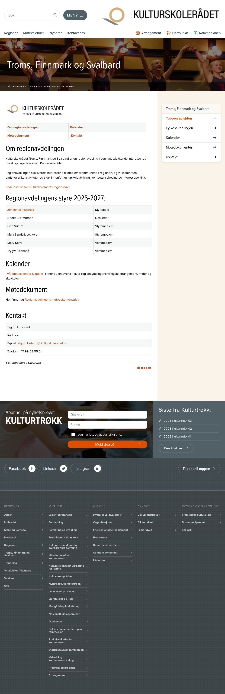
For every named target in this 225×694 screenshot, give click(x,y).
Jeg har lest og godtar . (100, 425)
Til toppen (143, 359)
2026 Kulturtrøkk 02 (178, 419)
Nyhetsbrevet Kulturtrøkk (65, 575)
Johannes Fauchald (20, 201)
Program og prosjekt (62, 659)
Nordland (10, 529)
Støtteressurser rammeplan (66, 641)
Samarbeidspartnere (106, 536)
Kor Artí (187, 521)
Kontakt (76, 126)
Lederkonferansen (60, 506)
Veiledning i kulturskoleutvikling (61, 650)
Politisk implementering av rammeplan (65, 621)
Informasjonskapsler (20, 689)
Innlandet (10, 514)
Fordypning (56, 514)
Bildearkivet (145, 514)
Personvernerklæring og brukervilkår (122, 689)
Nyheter (60, 24)
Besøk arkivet (173, 439)
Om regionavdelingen (22, 118)
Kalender (76, 118)
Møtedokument (18, 126)
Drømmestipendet (193, 514)
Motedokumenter (191, 138)
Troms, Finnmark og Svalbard (59, 77)
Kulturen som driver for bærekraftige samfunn (63, 537)
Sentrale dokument (105, 544)
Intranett (48, 689)
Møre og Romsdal (15, 521)
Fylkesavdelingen (191, 119)
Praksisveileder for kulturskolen (61, 632)
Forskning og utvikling (63, 521)
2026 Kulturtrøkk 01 (177, 427)
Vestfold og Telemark (17, 562)
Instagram (83, 459)
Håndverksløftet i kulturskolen (59, 548)
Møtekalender (36, 24)
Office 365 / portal (75, 689)
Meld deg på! (105, 435)
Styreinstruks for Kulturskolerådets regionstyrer (38, 178)
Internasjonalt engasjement (110, 521)
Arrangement (57, 666)
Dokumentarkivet (148, 506)
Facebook (17, 459)
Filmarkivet (144, 521)
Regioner (11, 24)
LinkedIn (50, 459)
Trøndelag (10, 554)
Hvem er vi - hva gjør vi (107, 506)
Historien (99, 551)
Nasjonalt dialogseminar (64, 605)
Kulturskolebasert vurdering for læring (66, 558)
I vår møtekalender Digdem (25, 265)
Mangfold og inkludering (64, 598)
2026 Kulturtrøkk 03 (178, 412)
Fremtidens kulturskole (63, 529)
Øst (6, 577)
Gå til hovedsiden (16, 77)
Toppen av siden (191, 109)
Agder (8, 506)
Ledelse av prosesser (62, 582)
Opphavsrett (56, 613)
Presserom (100, 529)
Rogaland (10, 536)
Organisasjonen (103, 514)
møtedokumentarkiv (65, 290)
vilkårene (115, 425)
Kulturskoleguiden (60, 567)
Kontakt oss (82, 24)
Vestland (9, 569)
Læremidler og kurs (61, 590)
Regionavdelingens (38, 290)
